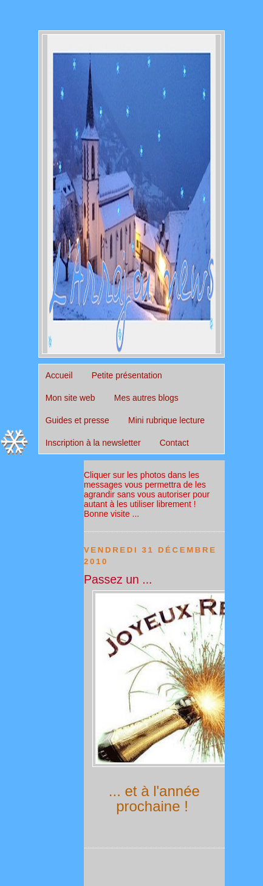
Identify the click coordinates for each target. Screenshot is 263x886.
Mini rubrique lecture (166, 420)
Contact (174, 443)
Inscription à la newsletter (93, 443)
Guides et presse (77, 420)
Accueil (59, 375)
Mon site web (70, 398)
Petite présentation (127, 375)
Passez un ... (118, 579)
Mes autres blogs (146, 398)
